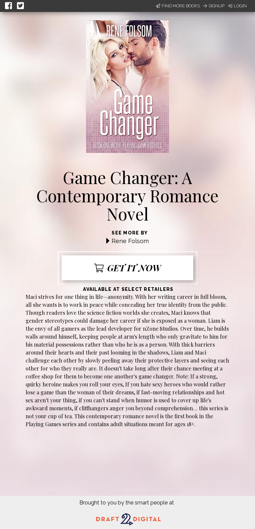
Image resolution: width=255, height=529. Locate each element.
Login (237, 5)
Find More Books (178, 5)
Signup (213, 5)
